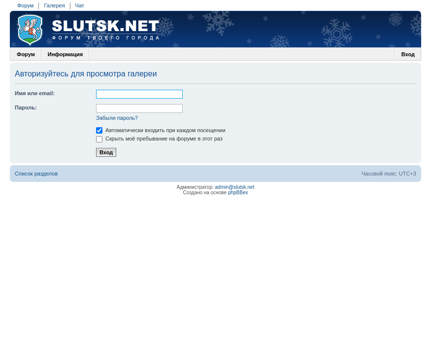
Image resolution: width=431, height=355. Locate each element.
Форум (25, 5)
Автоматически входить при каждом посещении (161, 130)
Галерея (54, 5)
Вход (408, 54)
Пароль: (26, 107)
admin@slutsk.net (235, 187)
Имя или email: (35, 93)
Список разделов (36, 174)
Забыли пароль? (117, 118)
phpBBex (238, 192)
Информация (65, 54)
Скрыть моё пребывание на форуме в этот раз (159, 139)
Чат (79, 5)
